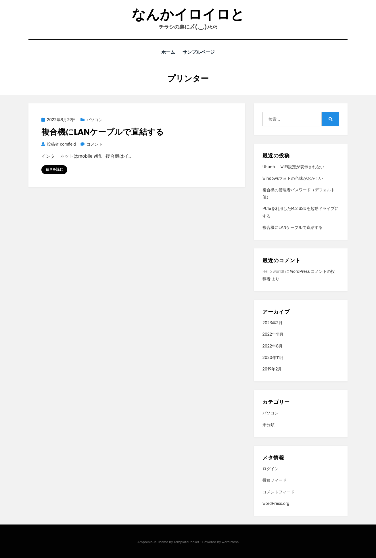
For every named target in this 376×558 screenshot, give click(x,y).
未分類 (268, 424)
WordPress (230, 542)
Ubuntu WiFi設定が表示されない (293, 166)
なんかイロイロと (188, 14)
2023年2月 (272, 322)
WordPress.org (275, 503)
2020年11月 (273, 357)
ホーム (168, 52)
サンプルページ (199, 52)
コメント (94, 144)
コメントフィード (278, 491)
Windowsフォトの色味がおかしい (292, 178)
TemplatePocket (186, 542)
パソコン (95, 119)
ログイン (270, 468)
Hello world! (273, 271)
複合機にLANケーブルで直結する (102, 132)
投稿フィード (274, 480)
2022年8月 (272, 345)
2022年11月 (273, 334)
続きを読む (54, 169)
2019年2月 (272, 368)
